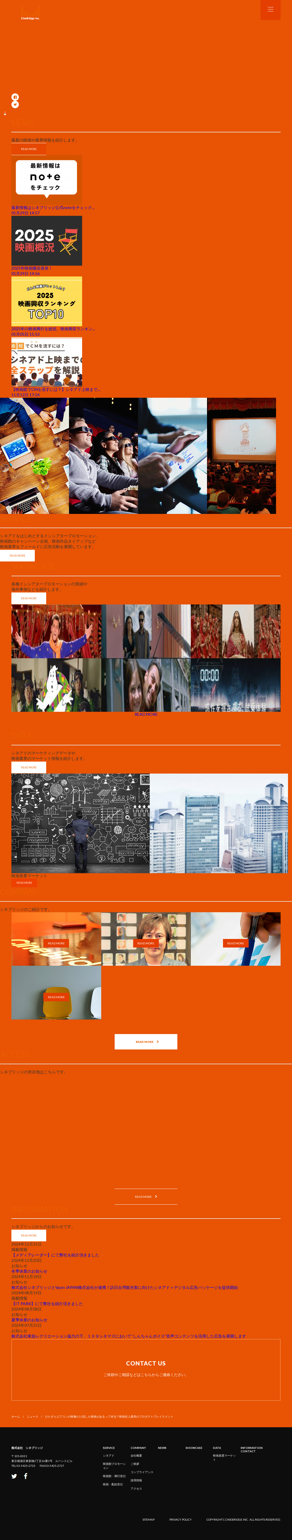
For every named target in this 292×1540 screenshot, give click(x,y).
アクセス (136, 1488)
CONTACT (248, 1451)
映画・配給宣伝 (113, 1484)
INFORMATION (252, 1447)
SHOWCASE (194, 1447)
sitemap (149, 1519)
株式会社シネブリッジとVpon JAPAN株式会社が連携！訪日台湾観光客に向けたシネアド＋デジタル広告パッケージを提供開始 (124, 1287)
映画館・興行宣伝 (114, 1476)
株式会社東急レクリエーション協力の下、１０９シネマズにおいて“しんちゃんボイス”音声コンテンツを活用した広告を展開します (128, 1336)
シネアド (108, 1455)
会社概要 (136, 1455)
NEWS (162, 1447)
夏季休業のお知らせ (29, 1319)
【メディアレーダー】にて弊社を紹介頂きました (55, 1254)
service (109, 1447)
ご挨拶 (135, 1463)
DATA (217, 1447)
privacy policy (180, 1519)
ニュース (32, 1416)
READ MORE (29, 149)
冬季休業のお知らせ (29, 1271)
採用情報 (136, 1480)
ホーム (15, 1416)
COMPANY (138, 1447)
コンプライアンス (142, 1472)
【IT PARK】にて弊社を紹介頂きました (47, 1303)
